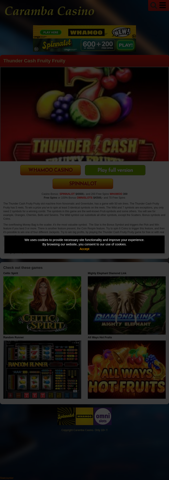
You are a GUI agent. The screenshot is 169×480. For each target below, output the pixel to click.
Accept (84, 249)
